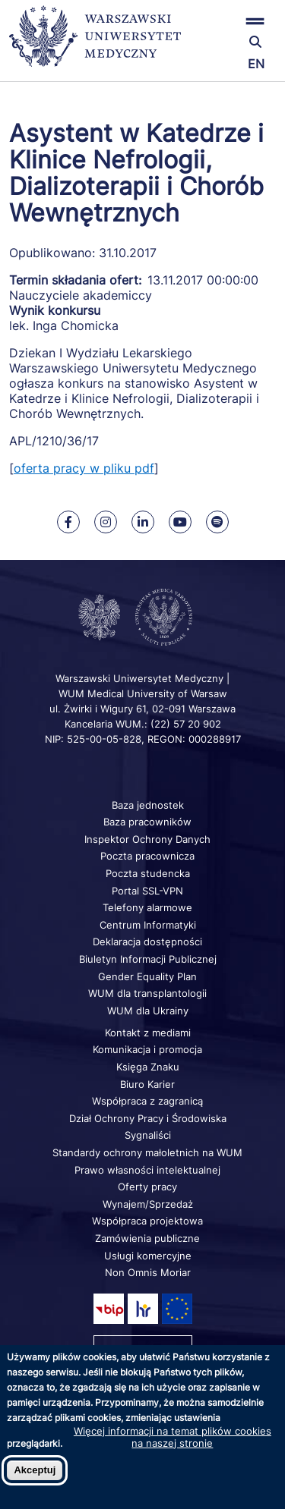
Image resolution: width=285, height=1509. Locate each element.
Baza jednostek (148, 805)
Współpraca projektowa (147, 1221)
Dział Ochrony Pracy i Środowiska (147, 1118)
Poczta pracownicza (147, 856)
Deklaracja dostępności (147, 941)
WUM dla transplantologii (147, 993)
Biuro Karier (147, 1084)
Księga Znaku (147, 1067)
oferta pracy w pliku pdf (84, 468)
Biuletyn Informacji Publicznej (148, 959)
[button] (231, 20)
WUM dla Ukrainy (147, 1010)
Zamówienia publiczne (147, 1238)
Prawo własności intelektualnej (147, 1170)
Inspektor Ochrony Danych (147, 839)
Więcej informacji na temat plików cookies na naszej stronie (172, 1437)
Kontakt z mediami (148, 1032)
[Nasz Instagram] (105, 522)
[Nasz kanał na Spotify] (217, 522)
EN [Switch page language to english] (256, 63)
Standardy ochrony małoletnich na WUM (147, 1152)
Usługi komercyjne (148, 1256)
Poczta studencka (148, 873)
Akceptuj (34, 1470)
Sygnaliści (148, 1135)
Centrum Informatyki (148, 925)
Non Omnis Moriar (148, 1272)
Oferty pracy (147, 1186)
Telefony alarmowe (147, 907)
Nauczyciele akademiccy (80, 295)
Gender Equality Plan (147, 976)
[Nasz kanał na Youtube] (180, 522)
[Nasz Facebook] (68, 522)
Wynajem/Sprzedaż (148, 1204)
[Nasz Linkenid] (142, 522)
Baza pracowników (147, 822)
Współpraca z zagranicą (147, 1101)
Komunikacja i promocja (147, 1049)
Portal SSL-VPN (147, 891)
